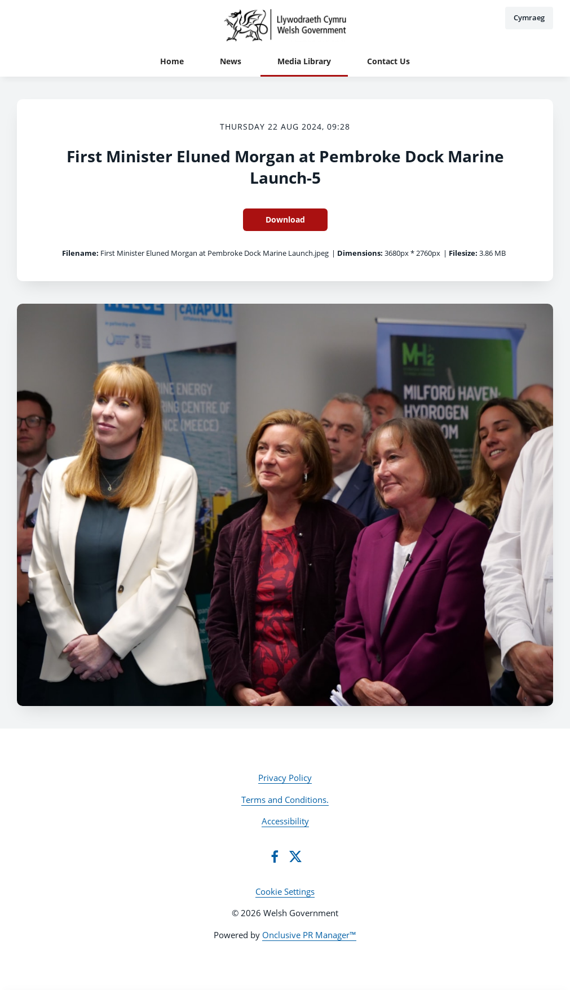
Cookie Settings (285, 891)
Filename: (80, 253)
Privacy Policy (285, 777)
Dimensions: (360, 253)
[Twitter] (295, 856)
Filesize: (463, 253)
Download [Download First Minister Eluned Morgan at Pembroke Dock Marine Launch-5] (285, 219)
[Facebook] (274, 856)
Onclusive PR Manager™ (309, 934)
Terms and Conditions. (285, 799)
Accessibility (285, 821)
